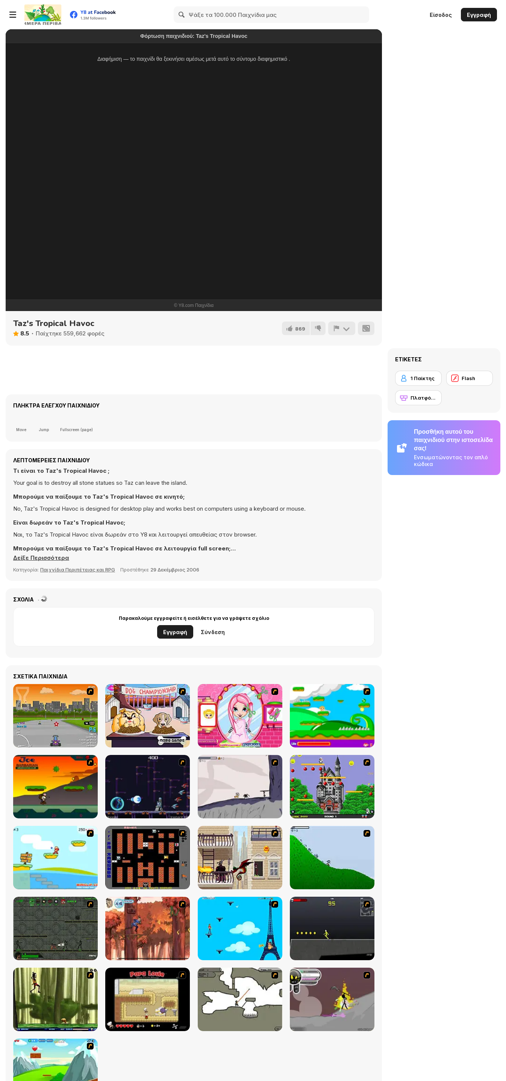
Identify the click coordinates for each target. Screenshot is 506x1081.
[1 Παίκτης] (418, 378)
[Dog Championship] (147, 715)
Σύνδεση (213, 632)
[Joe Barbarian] (55, 786)
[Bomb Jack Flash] (332, 786)
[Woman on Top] (240, 928)
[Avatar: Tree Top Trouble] (147, 928)
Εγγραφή (479, 15)
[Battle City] (147, 857)
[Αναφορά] (341, 328)
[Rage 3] (332, 999)
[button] (41, 558)
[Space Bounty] (55, 928)
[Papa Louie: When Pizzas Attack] (147, 999)
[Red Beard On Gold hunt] (55, 857)
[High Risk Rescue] (240, 857)
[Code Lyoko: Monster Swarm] (55, 999)
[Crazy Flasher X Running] (332, 928)
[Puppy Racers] (55, 715)
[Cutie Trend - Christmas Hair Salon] (240, 715)
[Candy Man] (332, 715)
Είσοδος (441, 15)
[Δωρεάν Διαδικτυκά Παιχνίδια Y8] (43, 14)
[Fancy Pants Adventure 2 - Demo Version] (332, 857)
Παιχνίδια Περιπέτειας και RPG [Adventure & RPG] (77, 570)
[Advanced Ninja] (240, 999)
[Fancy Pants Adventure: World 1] (240, 786)
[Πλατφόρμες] (418, 397)
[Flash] (469, 378)
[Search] (182, 14)
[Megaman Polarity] (147, 786)
